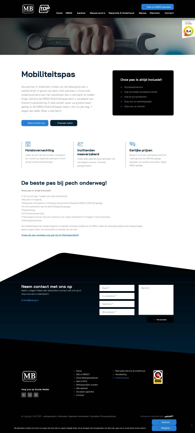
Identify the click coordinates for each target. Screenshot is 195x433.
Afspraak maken (61, 123)
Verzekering (120, 374)
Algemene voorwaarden (79, 416)
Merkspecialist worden (87, 384)
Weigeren (178, 428)
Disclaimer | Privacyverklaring (103, 416)
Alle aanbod (82, 388)
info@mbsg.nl (30, 300)
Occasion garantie (85, 391)
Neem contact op (35, 123)
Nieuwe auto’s (97, 13)
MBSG (69, 13)
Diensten (155, 13)
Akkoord (153, 428)
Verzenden (163, 319)
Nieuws (142, 13)
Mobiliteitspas (122, 377)
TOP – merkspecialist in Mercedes (52, 416)
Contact (169, 13)
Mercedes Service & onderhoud (130, 370)
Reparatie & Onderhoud (121, 13)
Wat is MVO (81, 381)
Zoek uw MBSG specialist (159, 7)
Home (59, 13)
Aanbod (81, 13)
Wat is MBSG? (83, 374)
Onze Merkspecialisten (87, 377)
